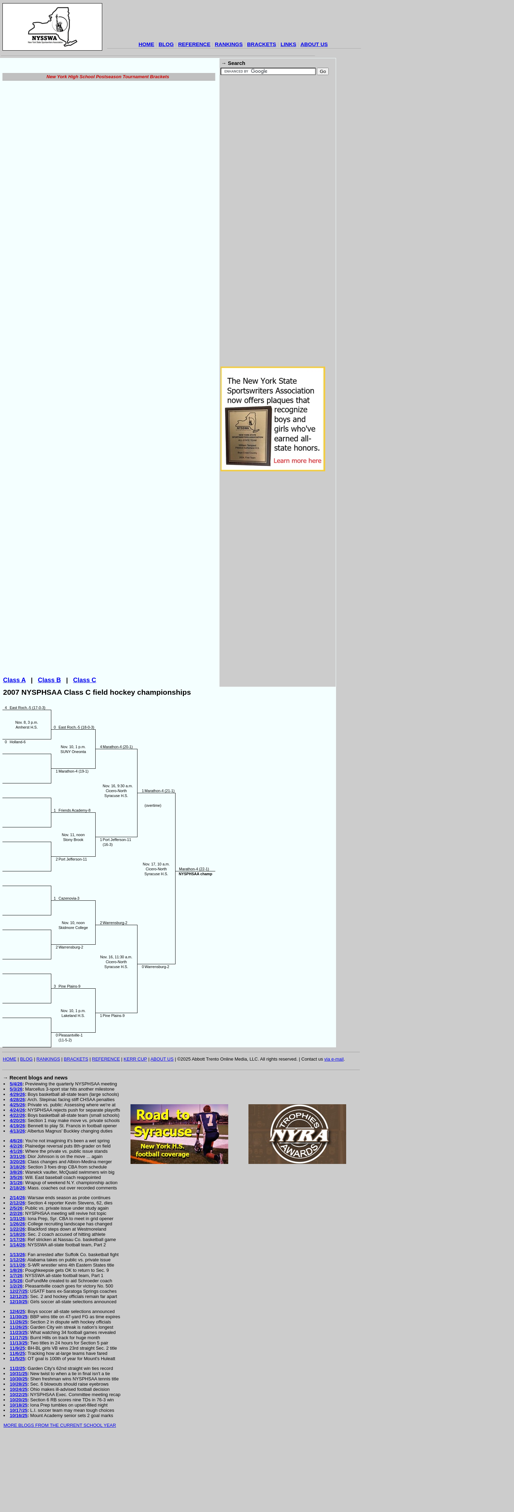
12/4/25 (17, 1382)
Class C (84, 751)
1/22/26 (17, 1300)
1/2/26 (16, 1357)
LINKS (288, 44)
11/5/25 (17, 1429)
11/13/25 (19, 1414)
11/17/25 (19, 1408)
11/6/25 (17, 1424)
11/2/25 (17, 1439)
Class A (14, 751)
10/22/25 (19, 1465)
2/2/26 (16, 1284)
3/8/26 (16, 1243)
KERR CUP (135, 1130)
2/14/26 (17, 1268)
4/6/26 (16, 1212)
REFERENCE (194, 44)
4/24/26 (17, 1181)
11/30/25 (19, 1388)
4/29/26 (17, 1165)
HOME (146, 44)
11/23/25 (19, 1403)
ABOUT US (314, 44)
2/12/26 (17, 1274)
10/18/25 (19, 1476)
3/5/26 (16, 1248)
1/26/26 (17, 1295)
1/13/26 (17, 1325)
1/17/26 (17, 1310)
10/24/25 (19, 1460)
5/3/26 (16, 1160)
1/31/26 (17, 1289)
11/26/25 (19, 1393)
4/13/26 (17, 1202)
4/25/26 (17, 1176)
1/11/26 (17, 1336)
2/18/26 (17, 1259)
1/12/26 (17, 1331)
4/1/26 (16, 1222)
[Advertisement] (234, 23)
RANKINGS (229, 44)
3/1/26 (16, 1253)
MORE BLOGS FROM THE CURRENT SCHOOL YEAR (59, 1496)
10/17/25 (19, 1481)
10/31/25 (19, 1444)
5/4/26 (16, 1155)
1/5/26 (16, 1352)
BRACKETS (261, 44)
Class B (49, 751)
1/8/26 (16, 1341)
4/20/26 (17, 1191)
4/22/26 (17, 1186)
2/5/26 (16, 1279)
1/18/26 (17, 1305)
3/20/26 (17, 1233)
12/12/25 (19, 1367)
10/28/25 (19, 1455)
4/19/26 (17, 1197)
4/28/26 (17, 1170)
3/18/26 (17, 1238)
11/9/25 (17, 1419)
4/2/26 (16, 1217)
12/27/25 (19, 1362)
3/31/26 (17, 1227)
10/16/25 (19, 1486)
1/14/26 (17, 1316)
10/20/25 (19, 1471)
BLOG (166, 44)
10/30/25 (19, 1450)
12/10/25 (19, 1372)
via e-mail (334, 1130)
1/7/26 (16, 1346)
